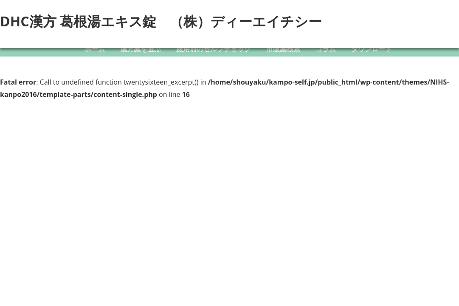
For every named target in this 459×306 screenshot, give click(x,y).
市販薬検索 (283, 49)
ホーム (94, 49)
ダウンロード (371, 49)
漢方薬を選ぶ (140, 49)
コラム (325, 49)
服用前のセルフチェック (213, 49)
